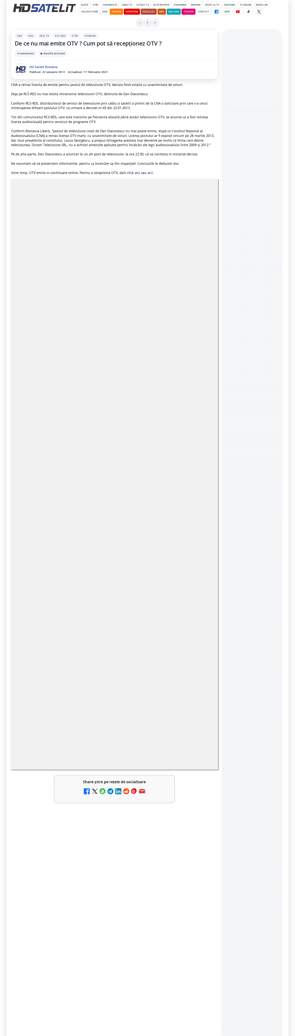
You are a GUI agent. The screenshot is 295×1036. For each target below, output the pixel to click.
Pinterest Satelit (252, 588)
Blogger (178, 888)
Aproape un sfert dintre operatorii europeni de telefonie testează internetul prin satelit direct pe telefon (251, 184)
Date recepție (161, 4)
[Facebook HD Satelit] (216, 12)
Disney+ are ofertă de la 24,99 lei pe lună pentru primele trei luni (50, 694)
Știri (95, 4)
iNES (161, 11)
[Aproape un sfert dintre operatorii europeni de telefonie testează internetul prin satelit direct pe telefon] (252, 211)
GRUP (227, 11)
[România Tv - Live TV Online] (201, 775)
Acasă (84, 4)
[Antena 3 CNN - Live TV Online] (201, 739)
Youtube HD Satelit (252, 556)
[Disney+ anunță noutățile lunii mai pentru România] (201, 850)
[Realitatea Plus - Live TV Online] (96, 775)
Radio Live (262, 4)
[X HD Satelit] (259, 12)
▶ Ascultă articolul (53, 53)
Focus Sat (149, 11)
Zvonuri (90, 35)
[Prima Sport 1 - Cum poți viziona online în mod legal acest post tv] (201, 811)
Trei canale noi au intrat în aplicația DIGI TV (52, 731)
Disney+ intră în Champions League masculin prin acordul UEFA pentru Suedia (53, 846)
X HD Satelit (252, 578)
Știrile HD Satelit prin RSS (252, 601)
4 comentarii (25, 53)
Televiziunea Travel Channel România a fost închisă (154, 694)
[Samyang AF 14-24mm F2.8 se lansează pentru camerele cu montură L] (252, 91)
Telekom (188, 11)
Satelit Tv (142, 4)
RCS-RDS (60, 35)
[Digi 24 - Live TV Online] (96, 811)
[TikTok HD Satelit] (248, 12)
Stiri (75, 35)
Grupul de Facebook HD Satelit (252, 533)
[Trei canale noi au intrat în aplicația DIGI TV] (96, 739)
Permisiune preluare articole (252, 683)
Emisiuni (195, 4)
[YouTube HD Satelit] (238, 12)
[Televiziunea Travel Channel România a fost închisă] (201, 700)
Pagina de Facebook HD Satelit (251, 518)
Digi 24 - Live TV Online (48, 800)
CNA (19, 35)
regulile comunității (73, 579)
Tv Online (245, 4)
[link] (62, 701)
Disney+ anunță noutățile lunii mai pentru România (156, 842)
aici (137, 172)
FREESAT (245, 638)
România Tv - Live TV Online (151, 767)
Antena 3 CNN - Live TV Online (154, 731)
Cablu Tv (127, 4)
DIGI (105, 11)
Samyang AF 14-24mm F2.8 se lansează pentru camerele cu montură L (250, 69)
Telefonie (229, 4)
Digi (31, 35)
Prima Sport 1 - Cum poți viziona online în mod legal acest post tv (157, 805)
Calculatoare (89, 11)
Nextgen (174, 11)
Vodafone (132, 11)
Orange (116, 11)
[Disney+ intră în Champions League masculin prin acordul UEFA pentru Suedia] (96, 850)
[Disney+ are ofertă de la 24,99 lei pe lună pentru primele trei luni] (96, 700)
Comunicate (110, 4)
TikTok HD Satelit (252, 567)
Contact (203, 11)
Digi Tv (44, 35)
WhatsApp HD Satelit (252, 546)
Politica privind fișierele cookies (252, 696)
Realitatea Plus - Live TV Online (50, 767)
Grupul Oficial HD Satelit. (86, 585)
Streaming (180, 4)
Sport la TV (212, 4)
